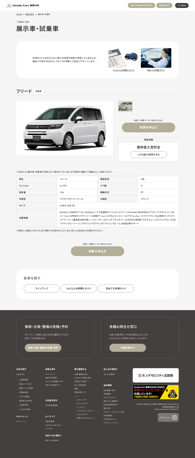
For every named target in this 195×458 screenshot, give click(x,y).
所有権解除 (107, 416)
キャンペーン (21, 421)
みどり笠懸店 (24, 396)
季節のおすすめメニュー (86, 418)
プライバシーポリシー (111, 423)
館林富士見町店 (25, 401)
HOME (19, 14)
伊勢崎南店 (23, 392)
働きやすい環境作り (110, 401)
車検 (76, 389)
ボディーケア (82, 400)
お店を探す (20, 374)
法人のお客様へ (109, 374)
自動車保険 (49, 421)
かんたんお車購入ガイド (78, 288)
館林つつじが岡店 (26, 388)
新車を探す (30, 14)
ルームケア (81, 407)
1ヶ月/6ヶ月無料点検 (82, 378)
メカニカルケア (82, 414)
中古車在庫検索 (51, 405)
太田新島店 (23, 380)
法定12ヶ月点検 (80, 381)
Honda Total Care (53, 425)
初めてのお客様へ (52, 440)
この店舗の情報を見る (148, 154)
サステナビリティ (109, 397)
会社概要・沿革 (109, 390)
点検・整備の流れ (81, 374)
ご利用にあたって (110, 419)
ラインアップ (41, 288)
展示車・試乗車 (51, 378)
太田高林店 (23, 405)
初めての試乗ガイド (116, 288)
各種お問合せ (164, 5)
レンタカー (49, 428)
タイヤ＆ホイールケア (85, 411)
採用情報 (106, 394)
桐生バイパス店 (25, 384)
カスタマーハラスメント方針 (113, 412)
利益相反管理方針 (110, 405)
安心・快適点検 (80, 385)
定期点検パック (80, 392)
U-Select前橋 (24, 409)
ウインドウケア (82, 403)
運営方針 (106, 408)
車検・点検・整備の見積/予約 (141, 5)
